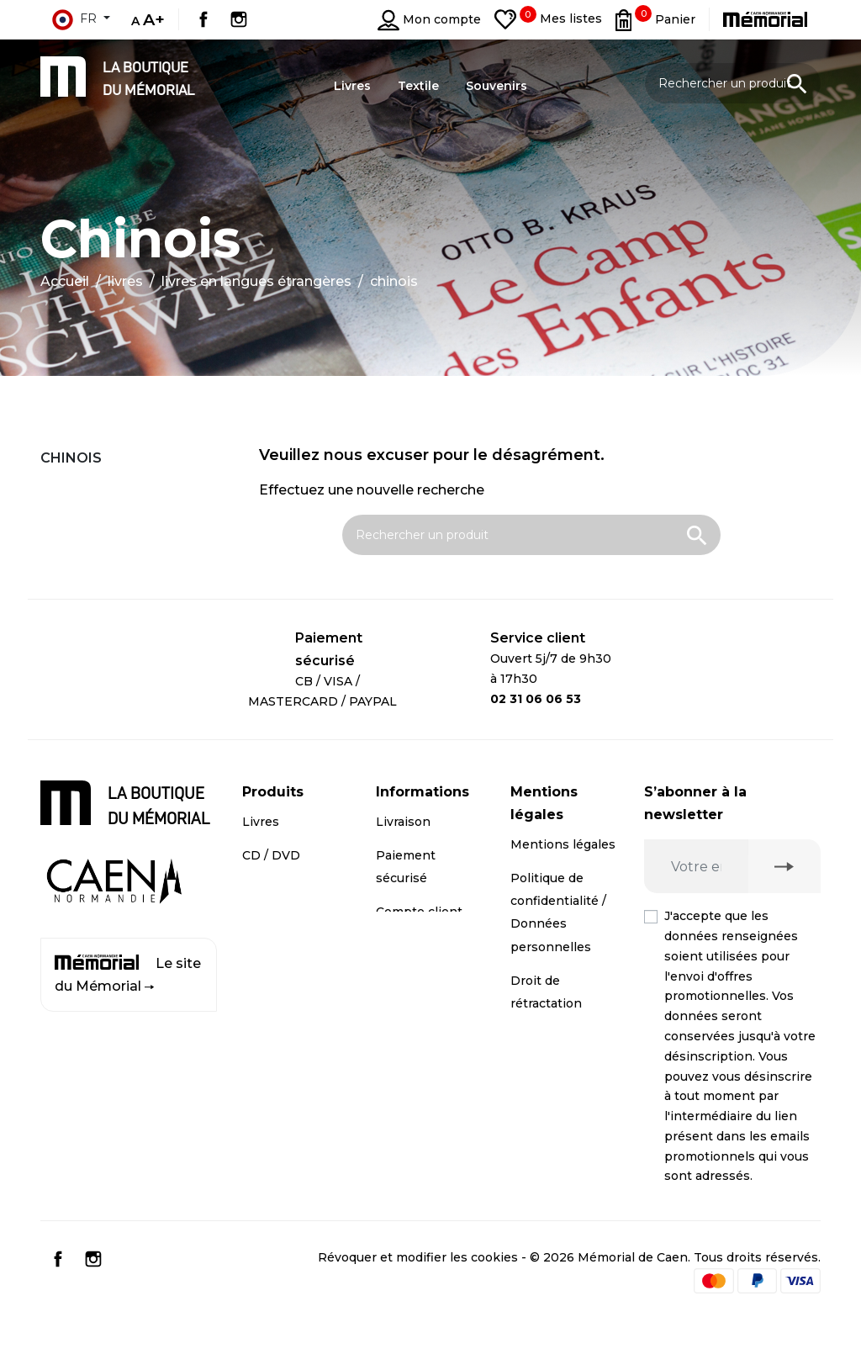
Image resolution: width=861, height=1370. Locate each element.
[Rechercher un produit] (733, 83)
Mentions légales (562, 844)
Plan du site (412, 1001)
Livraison (403, 821)
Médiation (541, 1037)
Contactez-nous (424, 968)
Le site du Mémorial (128, 974)
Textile (262, 922)
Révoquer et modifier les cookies (418, 1306)
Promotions (278, 956)
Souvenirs (272, 889)
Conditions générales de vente (549, 1093)
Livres (260, 821)
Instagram (239, 19)
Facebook (203, 19)
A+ (154, 19)
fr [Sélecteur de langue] (74, 19)
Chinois (71, 458)
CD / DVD (271, 855)
